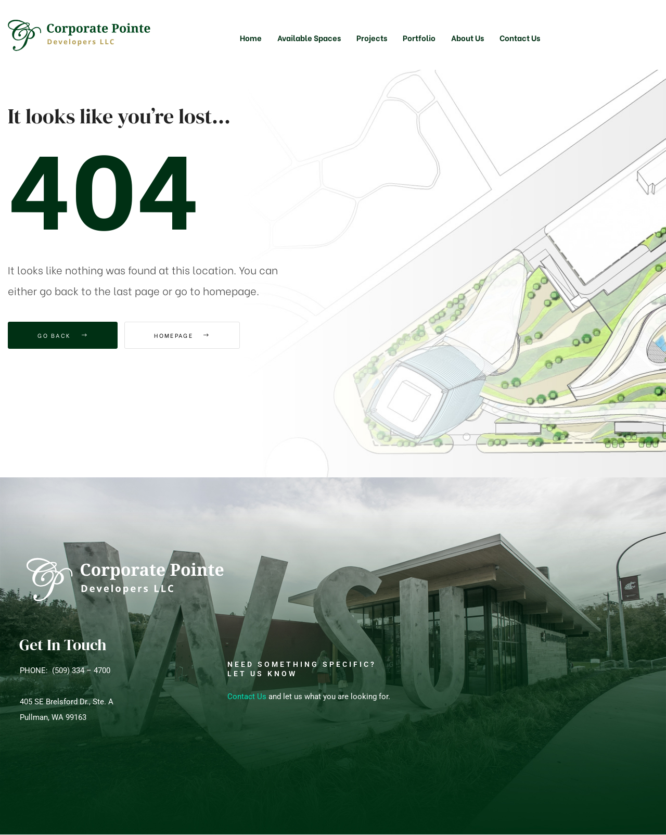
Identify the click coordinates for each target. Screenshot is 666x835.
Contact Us (246, 696)
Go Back (62, 335)
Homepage (182, 335)
